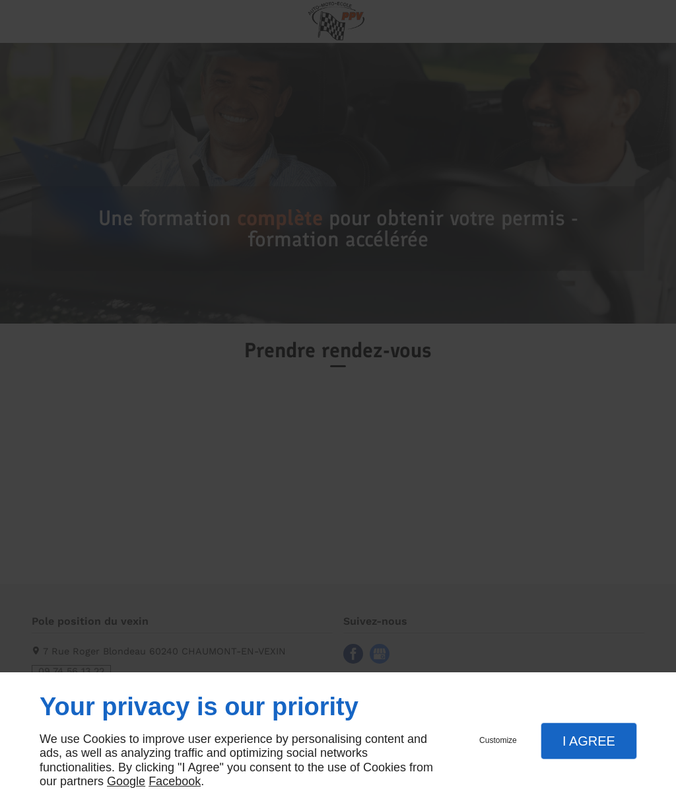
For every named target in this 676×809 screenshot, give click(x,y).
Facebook (175, 781)
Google (126, 781)
